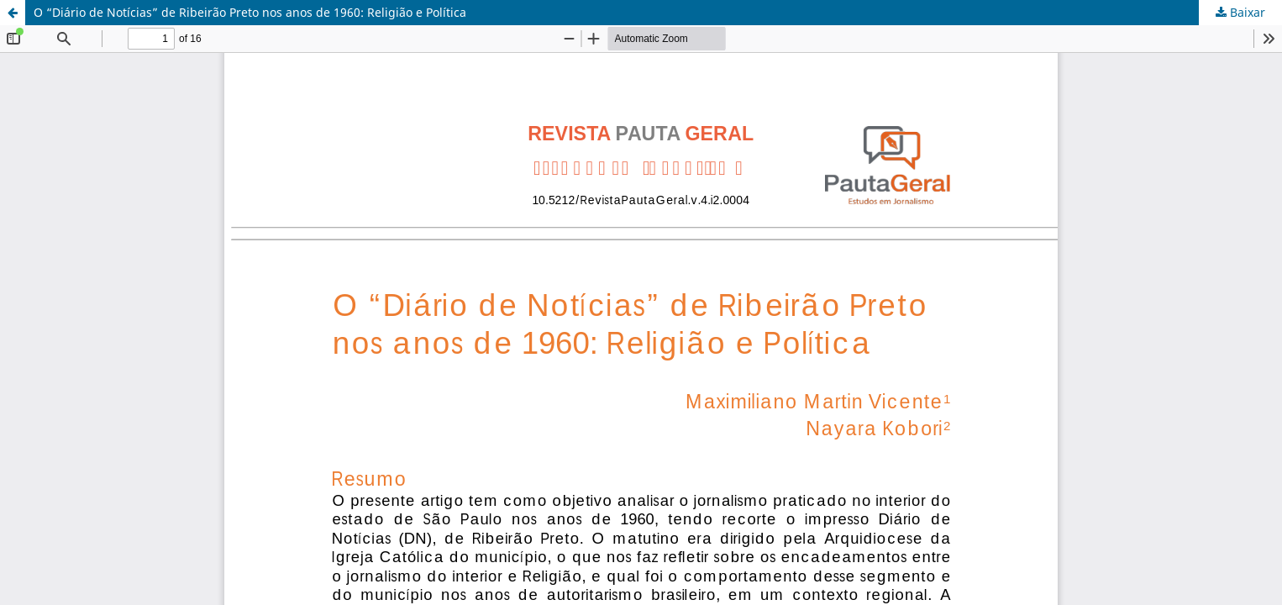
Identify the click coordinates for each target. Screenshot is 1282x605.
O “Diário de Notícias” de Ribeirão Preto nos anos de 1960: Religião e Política (250, 12)
